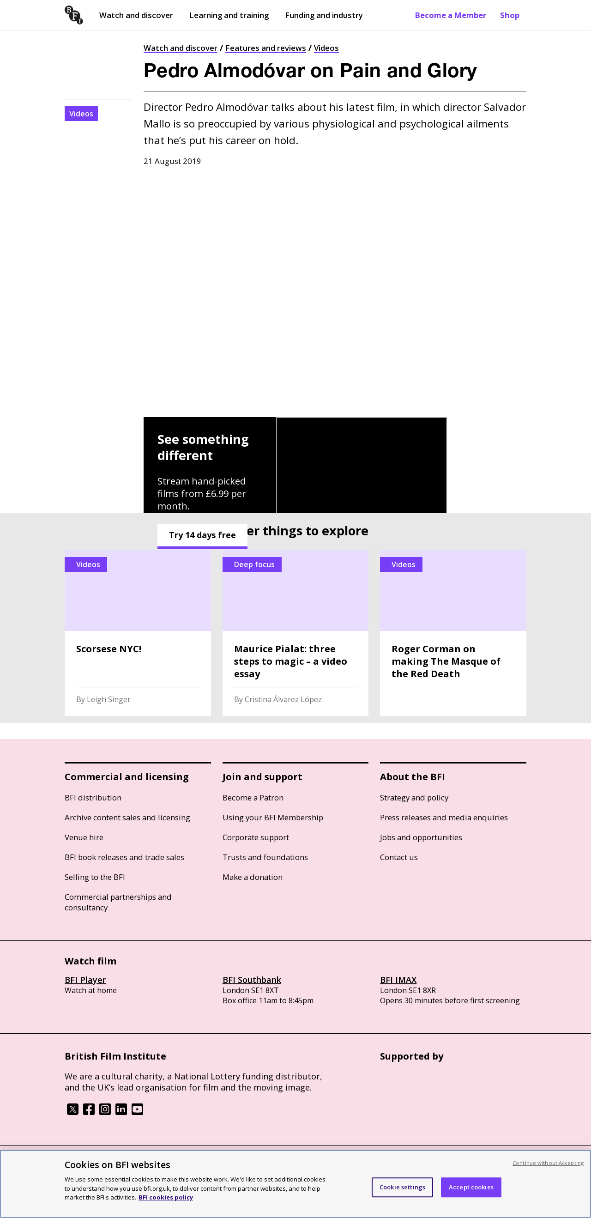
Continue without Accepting (548, 1162)
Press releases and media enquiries (444, 817)
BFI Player (85, 979)
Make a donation (253, 877)
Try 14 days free (202, 534)
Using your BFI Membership (273, 817)
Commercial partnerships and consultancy (118, 902)
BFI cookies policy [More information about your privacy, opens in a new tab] (166, 1197)
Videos (326, 47)
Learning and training (229, 15)
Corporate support (256, 837)
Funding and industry (324, 15)
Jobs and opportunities (421, 837)
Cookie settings (402, 1187)
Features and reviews (265, 47)
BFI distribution (93, 797)
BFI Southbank (252, 979)
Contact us (399, 857)
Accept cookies (471, 1187)
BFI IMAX (398, 979)
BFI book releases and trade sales (124, 857)
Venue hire (84, 837)
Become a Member (450, 15)
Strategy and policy (414, 797)
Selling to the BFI (95, 877)
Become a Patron (253, 797)
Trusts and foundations (265, 857)
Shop (509, 15)
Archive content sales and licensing (127, 817)
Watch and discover (136, 15)
